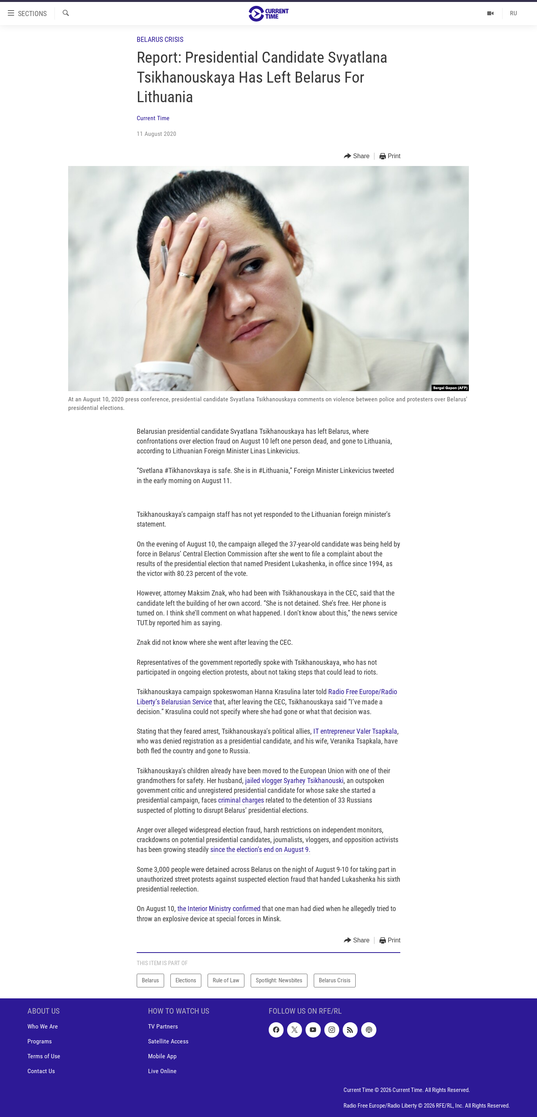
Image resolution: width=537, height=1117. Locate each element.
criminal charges (241, 800)
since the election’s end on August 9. (260, 849)
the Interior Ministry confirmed (218, 908)
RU (513, 13)
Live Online (162, 1071)
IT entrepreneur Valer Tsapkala (355, 731)
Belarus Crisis (160, 39)
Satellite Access (168, 1041)
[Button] (357, 156)
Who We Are (42, 1026)
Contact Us (41, 1071)
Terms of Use (43, 1056)
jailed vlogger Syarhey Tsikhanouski (294, 780)
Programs (39, 1041)
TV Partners (163, 1026)
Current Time (153, 118)
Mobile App (162, 1056)
